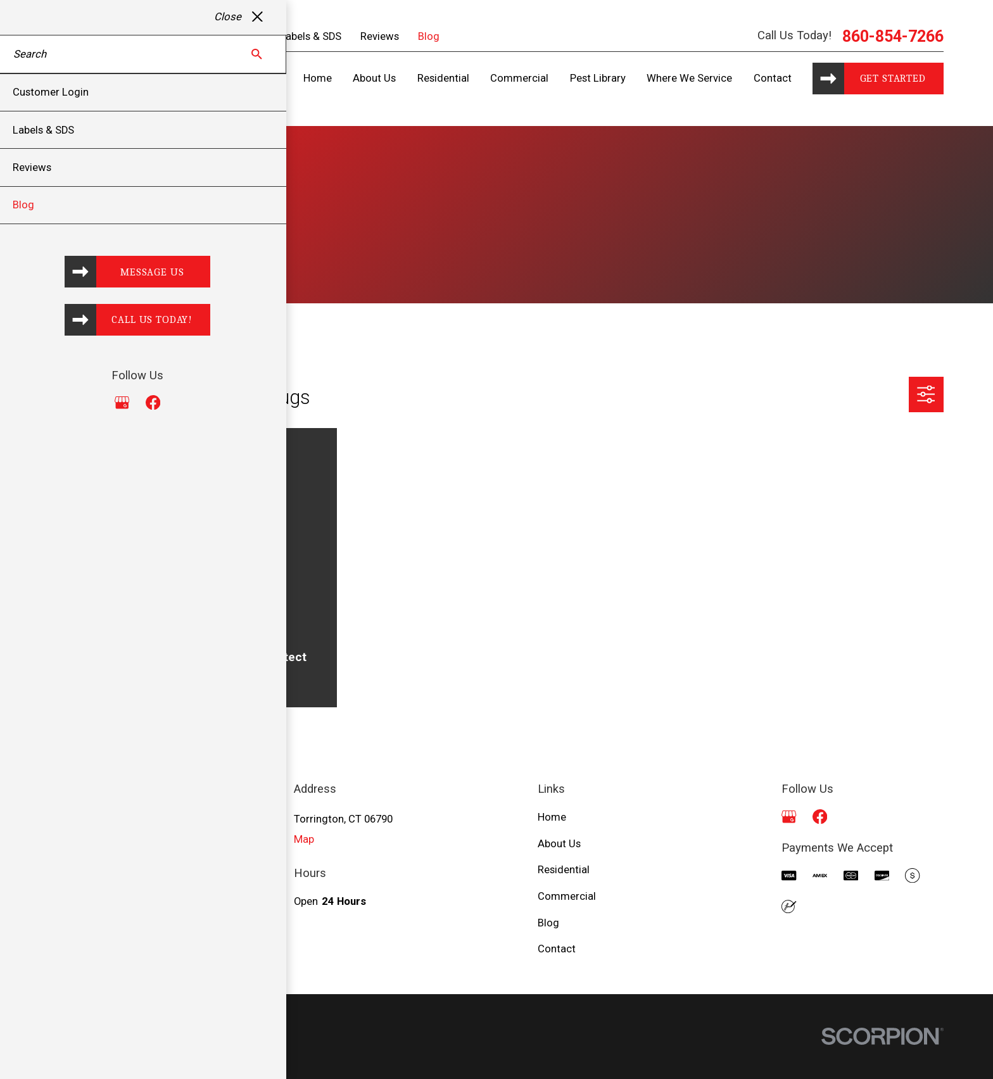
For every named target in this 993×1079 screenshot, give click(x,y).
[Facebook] (820, 816)
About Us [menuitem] (374, 78)
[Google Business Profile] (788, 816)
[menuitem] (67, 1053)
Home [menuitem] (317, 78)
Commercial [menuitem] (519, 78)
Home (552, 817)
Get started (893, 78)
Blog (429, 36)
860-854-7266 (893, 36)
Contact (557, 949)
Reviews (379, 36)
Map (304, 839)
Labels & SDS (310, 36)
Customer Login (223, 36)
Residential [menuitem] (443, 78)
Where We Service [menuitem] (689, 78)
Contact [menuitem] (773, 78)
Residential (564, 870)
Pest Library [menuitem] (598, 78)
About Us (559, 844)
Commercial (567, 896)
